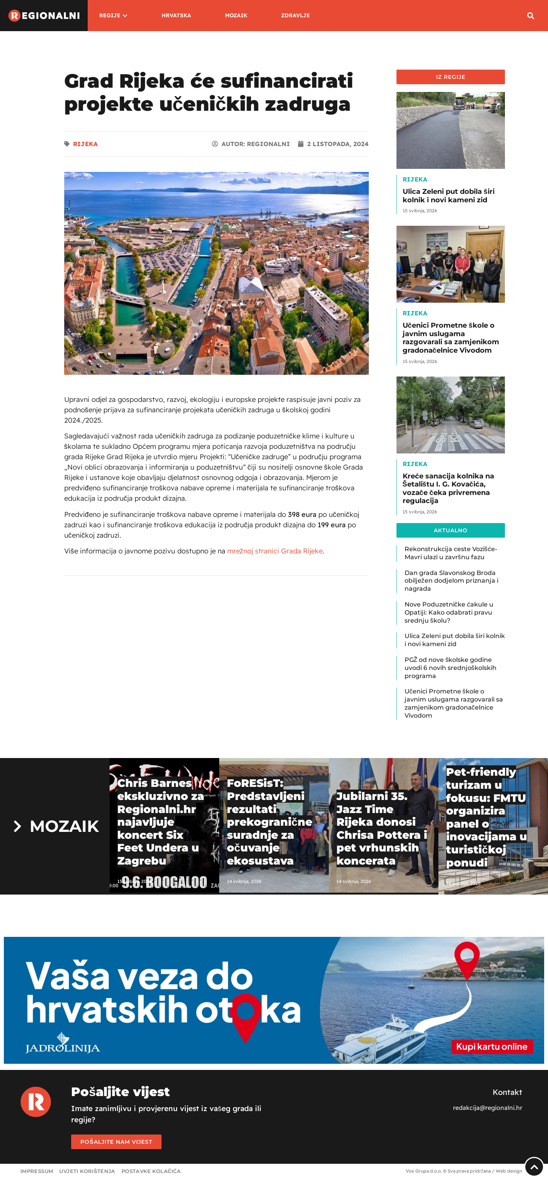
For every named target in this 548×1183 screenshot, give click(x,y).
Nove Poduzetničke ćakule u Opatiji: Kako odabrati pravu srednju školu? (449, 612)
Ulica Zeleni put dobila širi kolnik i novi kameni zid (449, 195)
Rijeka (85, 144)
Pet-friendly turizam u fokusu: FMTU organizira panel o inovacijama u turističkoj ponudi (486, 817)
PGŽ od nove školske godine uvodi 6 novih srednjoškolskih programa (450, 668)
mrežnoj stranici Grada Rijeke (275, 551)
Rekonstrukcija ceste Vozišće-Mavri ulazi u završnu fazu (451, 553)
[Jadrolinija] (274, 1061)
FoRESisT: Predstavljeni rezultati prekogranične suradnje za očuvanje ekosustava (269, 821)
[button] (530, 15)
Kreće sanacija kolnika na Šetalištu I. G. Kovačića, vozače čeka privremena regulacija (448, 488)
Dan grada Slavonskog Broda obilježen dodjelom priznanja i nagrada (451, 581)
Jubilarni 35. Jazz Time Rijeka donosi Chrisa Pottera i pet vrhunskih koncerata (381, 828)
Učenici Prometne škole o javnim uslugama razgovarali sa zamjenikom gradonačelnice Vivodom (451, 338)
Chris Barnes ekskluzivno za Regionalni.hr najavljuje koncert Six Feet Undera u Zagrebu (160, 821)
